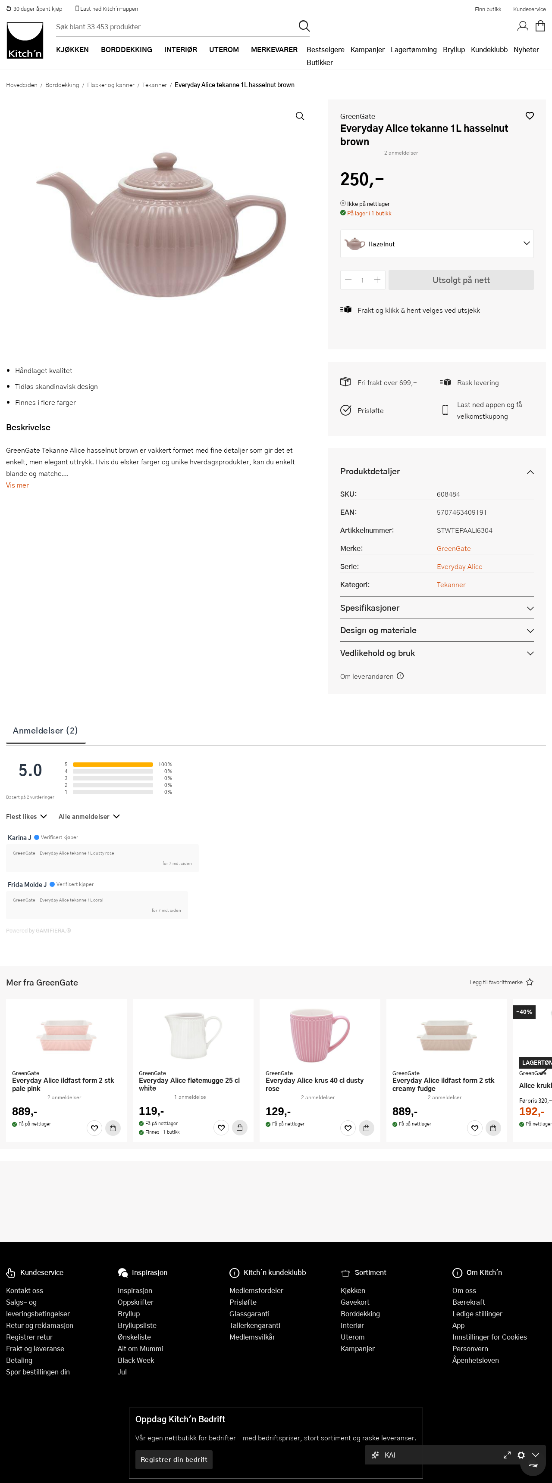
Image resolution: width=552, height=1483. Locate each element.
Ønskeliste (134, 1337)
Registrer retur (29, 1337)
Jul (122, 1372)
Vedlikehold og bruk (377, 653)
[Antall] (362, 279)
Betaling (19, 1360)
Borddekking (62, 84)
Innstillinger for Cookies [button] (489, 1337)
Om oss (464, 1290)
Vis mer (17, 485)
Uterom (353, 1337)
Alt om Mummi (140, 1348)
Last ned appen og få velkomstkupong (489, 410)
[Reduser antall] (349, 279)
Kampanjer (368, 49)
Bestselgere (326, 49)
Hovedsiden (22, 84)
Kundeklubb (489, 49)
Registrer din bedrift (174, 1459)
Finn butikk (488, 9)
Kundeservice (529, 9)
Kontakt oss (24, 1290)
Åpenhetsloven (475, 1360)
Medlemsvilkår (252, 1337)
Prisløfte (371, 410)
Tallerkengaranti (254, 1325)
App (458, 1325)
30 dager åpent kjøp (34, 8)
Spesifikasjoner (369, 607)
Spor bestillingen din (38, 1372)
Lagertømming (414, 49)
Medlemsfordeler (256, 1290)
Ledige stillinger (477, 1313)
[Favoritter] (94, 1128)
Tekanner (154, 84)
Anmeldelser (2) (46, 730)
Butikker (320, 62)
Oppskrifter (136, 1302)
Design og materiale (378, 630)
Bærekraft (468, 1302)
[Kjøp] (113, 1128)
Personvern (470, 1348)
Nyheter (526, 49)
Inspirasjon (135, 1290)
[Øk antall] (377, 279)
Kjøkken (353, 1290)
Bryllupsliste (137, 1325)
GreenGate (357, 116)
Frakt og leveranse (35, 1348)
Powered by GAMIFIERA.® (38, 930)
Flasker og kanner (111, 84)
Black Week (136, 1360)
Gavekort (355, 1302)
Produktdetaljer (370, 471)
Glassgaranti (249, 1313)
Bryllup (454, 49)
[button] (530, 116)
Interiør (352, 1325)
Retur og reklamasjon (39, 1325)
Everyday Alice (460, 566)
